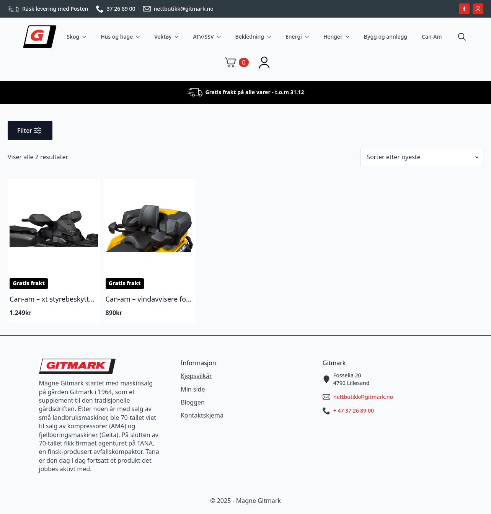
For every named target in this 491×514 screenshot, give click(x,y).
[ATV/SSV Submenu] (220, 36)
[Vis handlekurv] (236, 62)
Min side (193, 389)
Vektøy (162, 36)
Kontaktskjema (202, 415)
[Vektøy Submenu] (177, 36)
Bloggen (193, 402)
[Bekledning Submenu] (270, 36)
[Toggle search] (462, 37)
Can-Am (432, 36)
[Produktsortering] (421, 157)
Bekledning (249, 36)
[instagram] (478, 8)
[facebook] (464, 8)
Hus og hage (117, 36)
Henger (333, 36)
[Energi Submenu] (308, 36)
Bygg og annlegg (385, 36)
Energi (293, 36)
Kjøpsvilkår (196, 376)
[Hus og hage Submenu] (139, 36)
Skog (73, 36)
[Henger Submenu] (349, 36)
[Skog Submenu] (85, 36)
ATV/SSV (203, 36)
